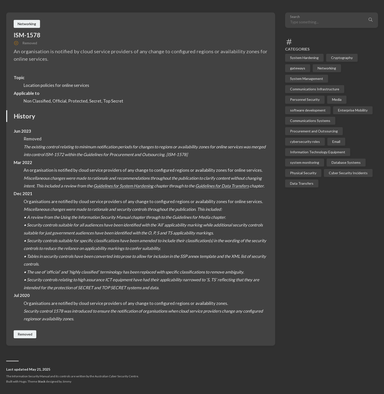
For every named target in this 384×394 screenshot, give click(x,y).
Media (336, 99)
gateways (297, 68)
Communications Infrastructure (314, 89)
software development (308, 110)
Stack (41, 381)
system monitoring (304, 162)
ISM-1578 (27, 35)
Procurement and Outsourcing (314, 131)
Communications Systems (310, 120)
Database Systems (346, 162)
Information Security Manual (31, 376)
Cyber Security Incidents (348, 173)
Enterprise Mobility (353, 110)
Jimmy (66, 381)
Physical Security (303, 173)
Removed (25, 334)
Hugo (22, 381)
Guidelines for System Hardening (123, 185)
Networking (327, 68)
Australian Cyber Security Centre (116, 376)
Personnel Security (305, 99)
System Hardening (304, 58)
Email (336, 141)
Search (295, 17)
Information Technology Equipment (317, 152)
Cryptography (342, 58)
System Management (306, 78)
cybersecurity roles (305, 141)
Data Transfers (301, 183)
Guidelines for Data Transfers (222, 185)
